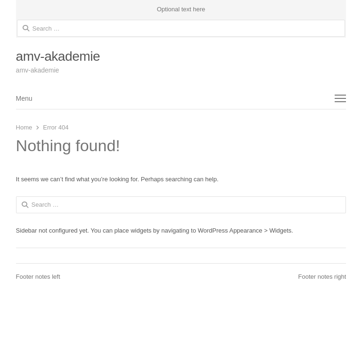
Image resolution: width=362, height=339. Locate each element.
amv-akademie (58, 56)
